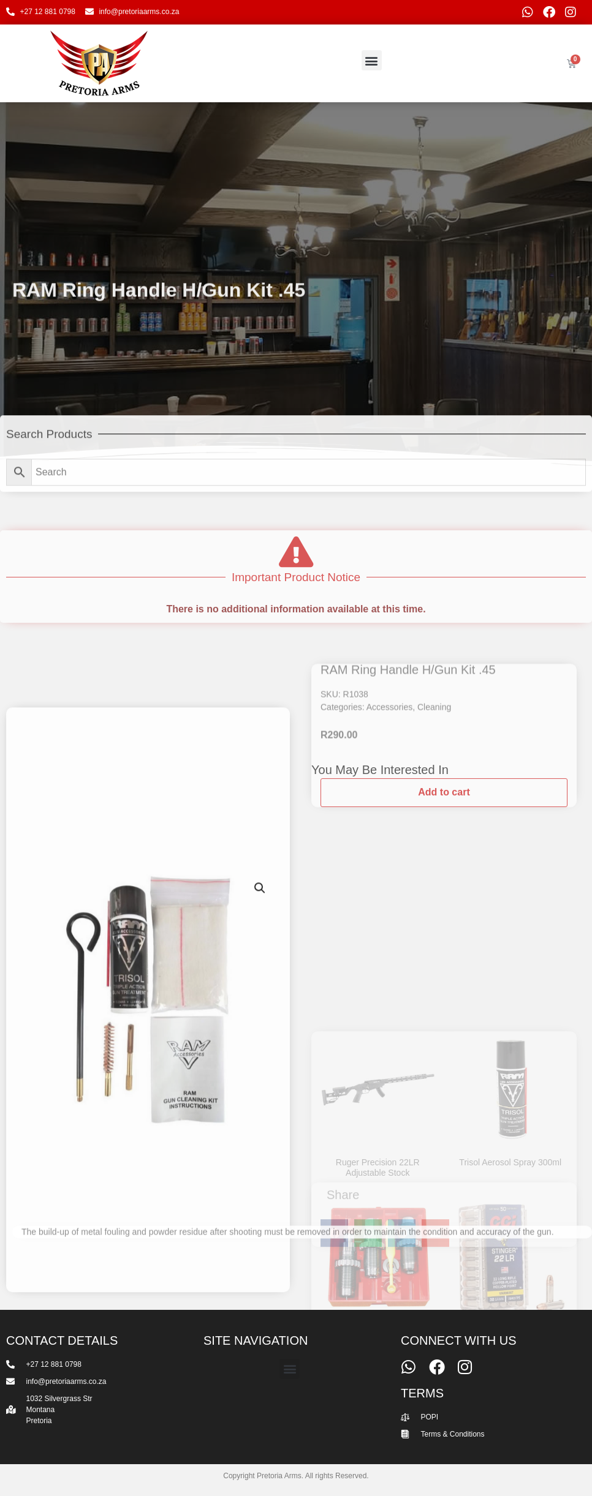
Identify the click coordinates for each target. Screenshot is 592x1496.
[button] (372, 60)
